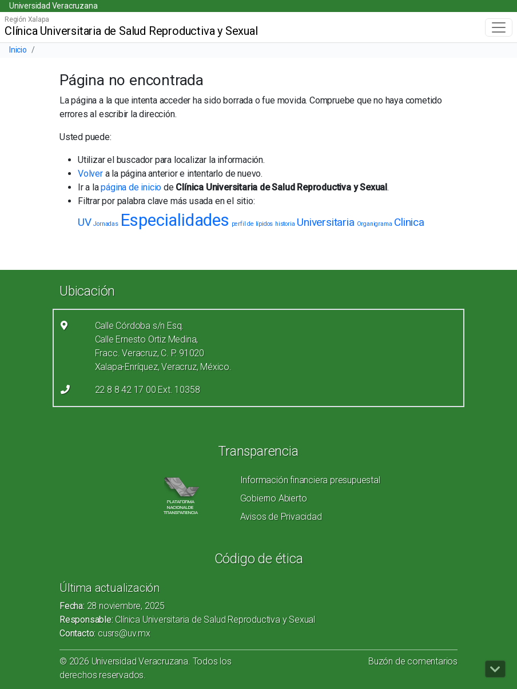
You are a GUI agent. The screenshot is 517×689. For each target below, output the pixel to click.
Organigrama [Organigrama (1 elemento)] (374, 224)
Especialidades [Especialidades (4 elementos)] (175, 220)
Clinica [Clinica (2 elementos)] (409, 222)
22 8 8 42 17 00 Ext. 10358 (147, 389)
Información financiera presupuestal (310, 480)
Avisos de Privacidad (281, 516)
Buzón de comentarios (413, 661)
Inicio (18, 49)
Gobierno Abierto (273, 498)
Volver (90, 173)
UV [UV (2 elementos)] (85, 222)
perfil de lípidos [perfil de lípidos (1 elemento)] (252, 224)
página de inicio (131, 187)
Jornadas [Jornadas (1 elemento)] (105, 224)
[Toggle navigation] (498, 27)
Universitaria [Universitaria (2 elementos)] (325, 222)
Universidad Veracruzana (53, 5)
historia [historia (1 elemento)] (285, 224)
